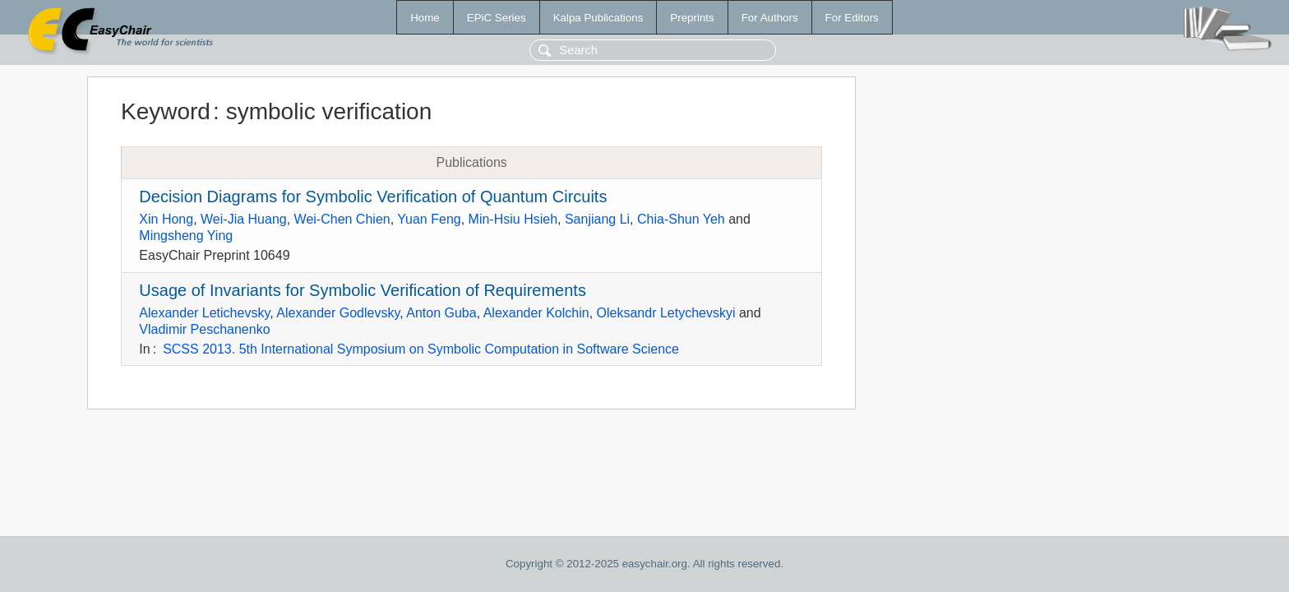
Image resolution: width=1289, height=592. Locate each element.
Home (425, 18)
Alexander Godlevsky (338, 313)
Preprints (692, 18)
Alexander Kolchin (536, 313)
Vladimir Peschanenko (204, 329)
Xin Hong (166, 219)
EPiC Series (496, 18)
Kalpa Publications (598, 18)
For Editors (852, 18)
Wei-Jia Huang (244, 219)
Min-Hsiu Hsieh (513, 219)
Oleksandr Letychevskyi (666, 313)
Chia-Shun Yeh (681, 219)
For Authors (770, 18)
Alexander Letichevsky (204, 313)
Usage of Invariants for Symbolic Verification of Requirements (362, 290)
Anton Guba (441, 313)
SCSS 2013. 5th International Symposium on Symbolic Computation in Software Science (421, 349)
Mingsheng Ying (186, 236)
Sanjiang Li (597, 219)
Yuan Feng (428, 219)
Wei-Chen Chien (342, 219)
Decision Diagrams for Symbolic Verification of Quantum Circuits (373, 196)
